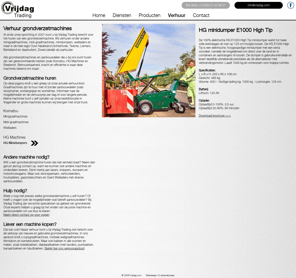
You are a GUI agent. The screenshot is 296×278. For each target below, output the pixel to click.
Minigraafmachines (15, 116)
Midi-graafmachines (16, 122)
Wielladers (10, 128)
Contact (201, 15)
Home (98, 15)
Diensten (122, 15)
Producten (149, 15)
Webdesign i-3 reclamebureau (160, 275)
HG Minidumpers (15, 143)
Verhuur (176, 15)
